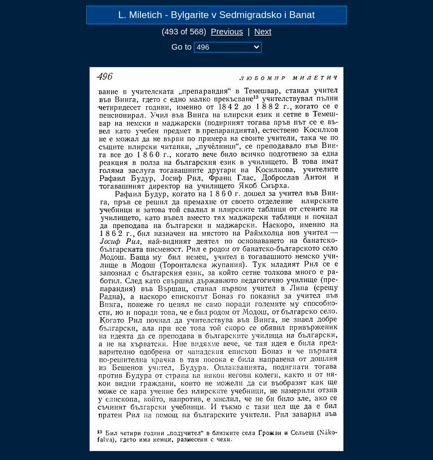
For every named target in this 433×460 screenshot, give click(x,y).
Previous (227, 31)
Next (262, 31)
